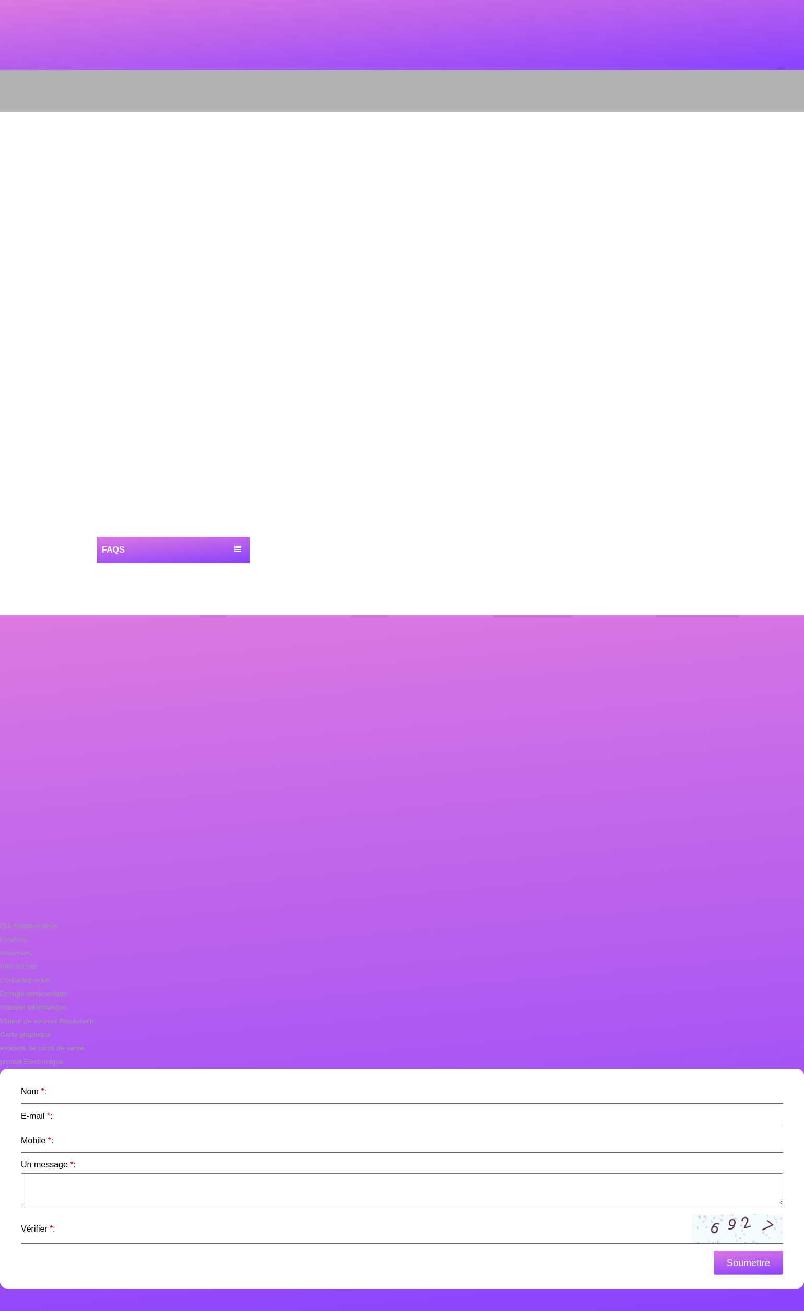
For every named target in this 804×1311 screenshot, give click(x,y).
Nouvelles (15, 953)
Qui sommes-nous (27, 926)
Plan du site (18, 966)
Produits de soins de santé (40, 1048)
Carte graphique (24, 1034)
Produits (12, 939)
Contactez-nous (24, 980)
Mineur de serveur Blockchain (44, 1021)
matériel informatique (31, 1007)
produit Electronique (30, 1062)
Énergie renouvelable (32, 994)
